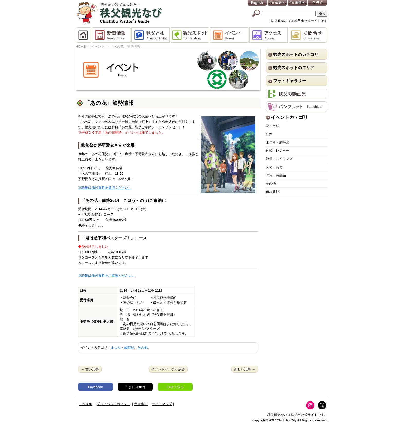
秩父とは (151, 35)
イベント (229, 35)
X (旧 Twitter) (135, 387)
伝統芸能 (272, 192)
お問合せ (308, 35)
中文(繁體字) (297, 3)
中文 (277, 3)
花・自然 (272, 126)
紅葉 (269, 134)
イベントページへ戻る (168, 369)
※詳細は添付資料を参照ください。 (105, 188)
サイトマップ (162, 404)
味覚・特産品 (276, 175)
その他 (143, 347)
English (257, 3)
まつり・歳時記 (122, 347)
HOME (84, 35)
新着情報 (111, 35)
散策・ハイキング (279, 159)
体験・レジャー (277, 150)
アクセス (269, 35)
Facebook (95, 387)
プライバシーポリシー (113, 404)
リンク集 (85, 404)
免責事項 (141, 404)
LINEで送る (175, 387)
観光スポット (190, 35)
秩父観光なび (119, 13)
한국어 (317, 3)
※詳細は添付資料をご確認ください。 (106, 275)
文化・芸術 (274, 167)
